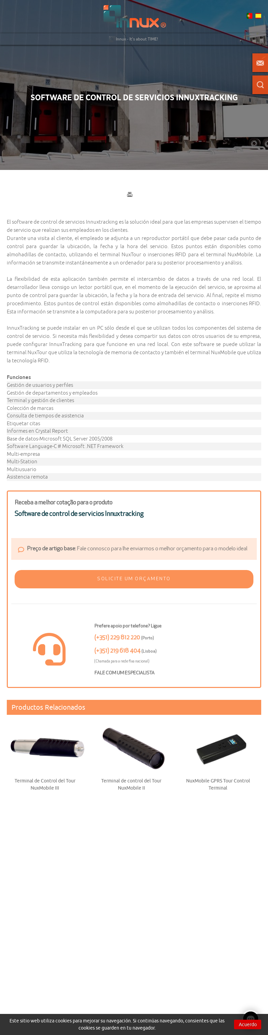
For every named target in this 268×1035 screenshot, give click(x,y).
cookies (63, 1020)
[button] (134, 579)
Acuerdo (248, 1024)
